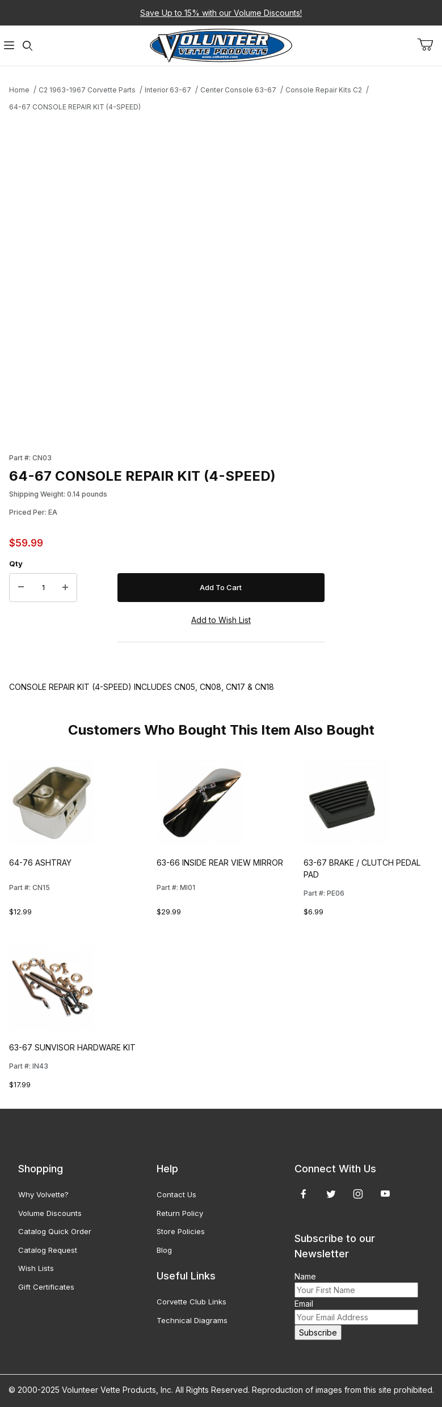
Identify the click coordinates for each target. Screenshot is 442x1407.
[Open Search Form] (27, 45)
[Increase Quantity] (65, 588)
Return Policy (180, 1213)
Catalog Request (47, 1250)
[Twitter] (331, 1194)
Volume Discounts (50, 1213)
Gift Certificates (46, 1286)
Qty (16, 563)
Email (303, 1303)
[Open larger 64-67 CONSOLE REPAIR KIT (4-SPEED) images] (167, 277)
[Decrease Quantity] (21, 588)
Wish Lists (36, 1268)
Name (305, 1276)
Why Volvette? (43, 1194)
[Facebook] (303, 1194)
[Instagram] (358, 1194)
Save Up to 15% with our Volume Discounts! (221, 13)
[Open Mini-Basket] (429, 45)
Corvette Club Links (191, 1301)
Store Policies (181, 1231)
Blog (164, 1250)
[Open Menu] (9, 45)
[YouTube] (385, 1194)
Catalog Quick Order (54, 1231)
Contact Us (176, 1194)
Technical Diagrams (192, 1320)
